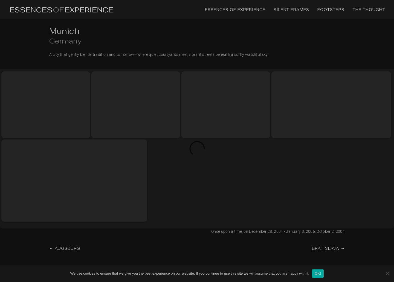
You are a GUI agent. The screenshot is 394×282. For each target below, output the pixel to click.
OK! (318, 273)
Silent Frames (291, 10)
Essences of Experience (235, 10)
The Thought (369, 10)
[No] (387, 273)
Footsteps (330, 10)
